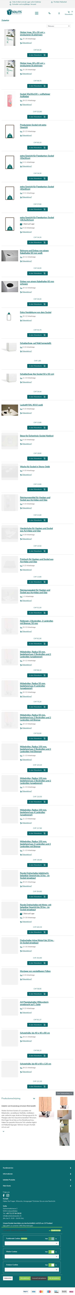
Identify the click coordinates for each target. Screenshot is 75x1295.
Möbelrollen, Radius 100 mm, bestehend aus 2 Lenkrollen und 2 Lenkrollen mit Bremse (35, 844)
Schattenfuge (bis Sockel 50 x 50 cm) (37, 374)
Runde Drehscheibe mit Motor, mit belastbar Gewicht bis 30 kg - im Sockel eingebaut (35, 907)
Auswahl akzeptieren (39, 1278)
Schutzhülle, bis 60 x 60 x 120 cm (35, 1064)
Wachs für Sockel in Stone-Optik (35, 467)
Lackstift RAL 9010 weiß (31, 405)
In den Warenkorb (37, 55)
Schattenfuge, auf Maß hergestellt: (35, 343)
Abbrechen (8, 1278)
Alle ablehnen (24, 1278)
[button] (32, 1243)
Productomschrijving (10, 1098)
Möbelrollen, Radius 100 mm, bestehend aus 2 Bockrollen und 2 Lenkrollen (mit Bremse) (35, 749)
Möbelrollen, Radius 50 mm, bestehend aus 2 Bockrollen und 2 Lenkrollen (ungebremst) (35, 654)
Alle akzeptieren (54, 1278)
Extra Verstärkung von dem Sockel (35, 312)
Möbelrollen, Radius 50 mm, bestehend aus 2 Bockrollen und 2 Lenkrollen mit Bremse (35, 717)
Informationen (8, 1174)
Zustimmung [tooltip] (55, 1230)
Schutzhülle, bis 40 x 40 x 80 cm (35, 1033)
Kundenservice (8, 1168)
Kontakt (5, 1199)
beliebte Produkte (9, 1180)
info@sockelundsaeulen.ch (12, 1216)
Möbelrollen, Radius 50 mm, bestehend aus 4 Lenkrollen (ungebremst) (33, 685)
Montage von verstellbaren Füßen (35, 971)
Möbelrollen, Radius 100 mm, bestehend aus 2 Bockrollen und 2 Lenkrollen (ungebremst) (35, 780)
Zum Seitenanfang (64, 1093)
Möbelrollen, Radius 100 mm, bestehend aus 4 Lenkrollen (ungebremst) (33, 812)
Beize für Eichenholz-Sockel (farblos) (37, 436)
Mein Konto (7, 1186)
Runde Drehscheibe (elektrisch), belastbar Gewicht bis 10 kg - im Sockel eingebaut (35, 875)
